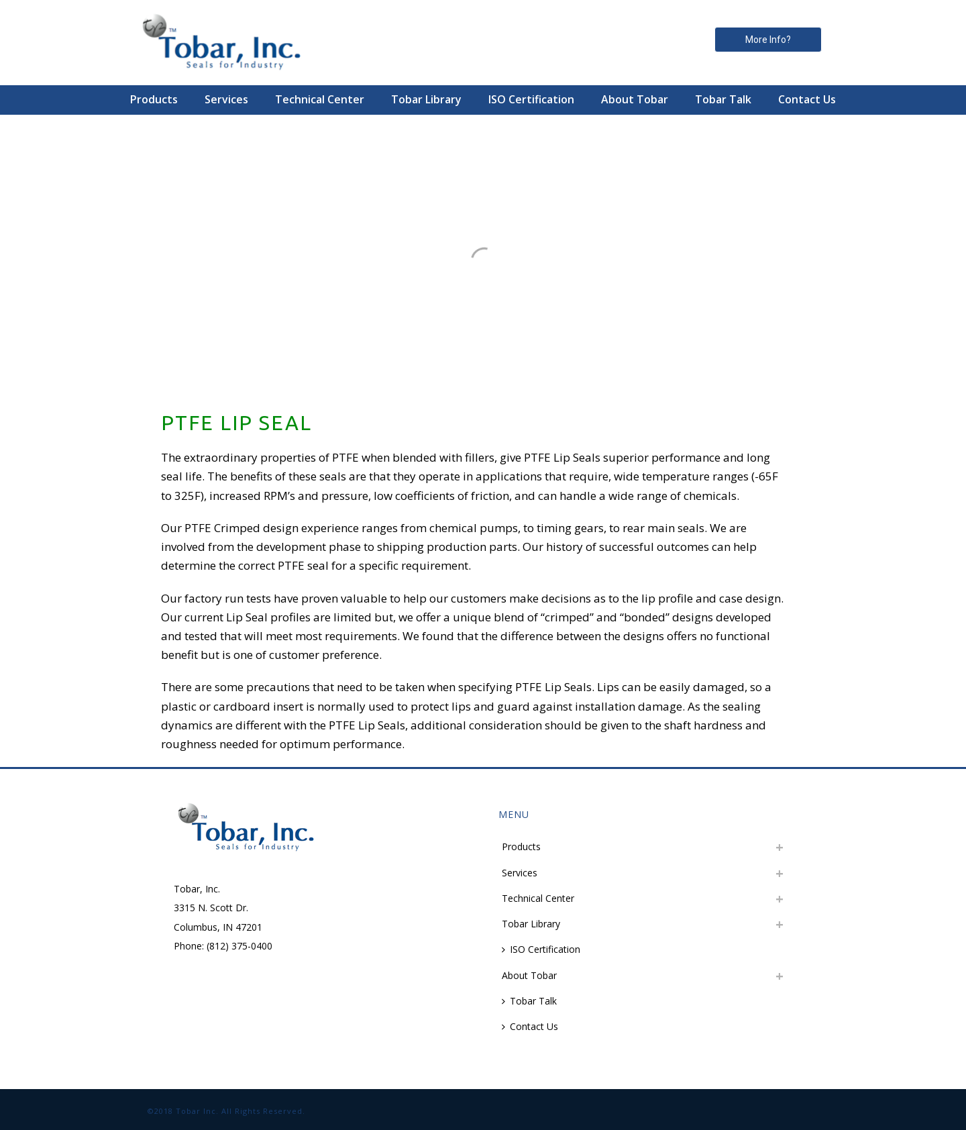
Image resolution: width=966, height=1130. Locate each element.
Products (154, 99)
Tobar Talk (723, 99)
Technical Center (319, 99)
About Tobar (634, 99)
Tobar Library (426, 99)
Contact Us (807, 99)
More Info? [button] (768, 39)
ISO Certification (531, 99)
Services (226, 99)
